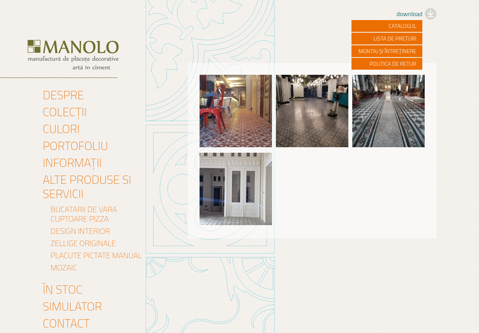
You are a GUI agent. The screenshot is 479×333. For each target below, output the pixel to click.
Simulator (72, 306)
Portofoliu (75, 146)
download (409, 13)
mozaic (64, 267)
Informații (72, 162)
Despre (63, 95)
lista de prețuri (395, 38)
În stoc (63, 289)
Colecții (65, 112)
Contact (66, 323)
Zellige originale (83, 243)
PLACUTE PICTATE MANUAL (96, 255)
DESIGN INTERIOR (80, 231)
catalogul (402, 26)
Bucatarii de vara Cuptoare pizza (84, 214)
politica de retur (393, 63)
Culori (61, 129)
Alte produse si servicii (87, 186)
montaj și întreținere (387, 51)
